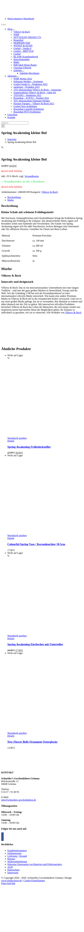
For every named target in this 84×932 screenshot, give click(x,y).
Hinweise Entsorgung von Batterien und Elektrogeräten (34, 864)
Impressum (12, 872)
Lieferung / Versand (17, 856)
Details (10, 441)
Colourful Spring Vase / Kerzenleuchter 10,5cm (36, 544)
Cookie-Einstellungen (34, 880)
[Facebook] (2, 836)
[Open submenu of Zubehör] (23, 71)
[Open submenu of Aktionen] (18, 76)
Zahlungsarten (14, 853)
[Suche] (3, 126)
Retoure (11, 858)
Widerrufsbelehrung (17, 861)
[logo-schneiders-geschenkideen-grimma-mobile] (20, 13)
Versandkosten (32, 176)
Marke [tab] (10, 200)
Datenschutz (13, 870)
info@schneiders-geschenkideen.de (18, 800)
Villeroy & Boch (49, 192)
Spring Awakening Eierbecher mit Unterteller (35, 644)
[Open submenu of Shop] (13, 29)
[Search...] (14, 122)
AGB (10, 867)
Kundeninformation (17, 850)
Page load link (8, 883)
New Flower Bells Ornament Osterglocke (32, 741)
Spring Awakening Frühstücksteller (29, 446)
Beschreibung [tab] (14, 197)
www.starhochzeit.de (11, 880)
